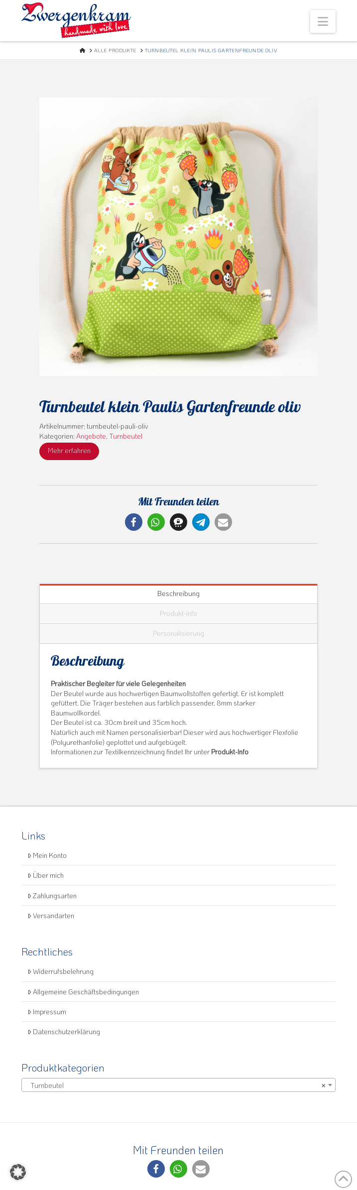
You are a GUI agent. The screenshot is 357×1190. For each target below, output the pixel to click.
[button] (323, 21)
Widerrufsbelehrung (60, 971)
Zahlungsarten (52, 895)
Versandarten (50, 915)
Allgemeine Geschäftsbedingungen (83, 991)
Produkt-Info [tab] (178, 613)
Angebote (91, 436)
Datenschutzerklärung (63, 1031)
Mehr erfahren (69, 450)
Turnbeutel (125, 436)
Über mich (45, 875)
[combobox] (178, 1085)
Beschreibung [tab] (178, 593)
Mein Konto (47, 855)
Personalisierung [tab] (178, 633)
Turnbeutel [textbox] (175, 1085)
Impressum (46, 1011)
